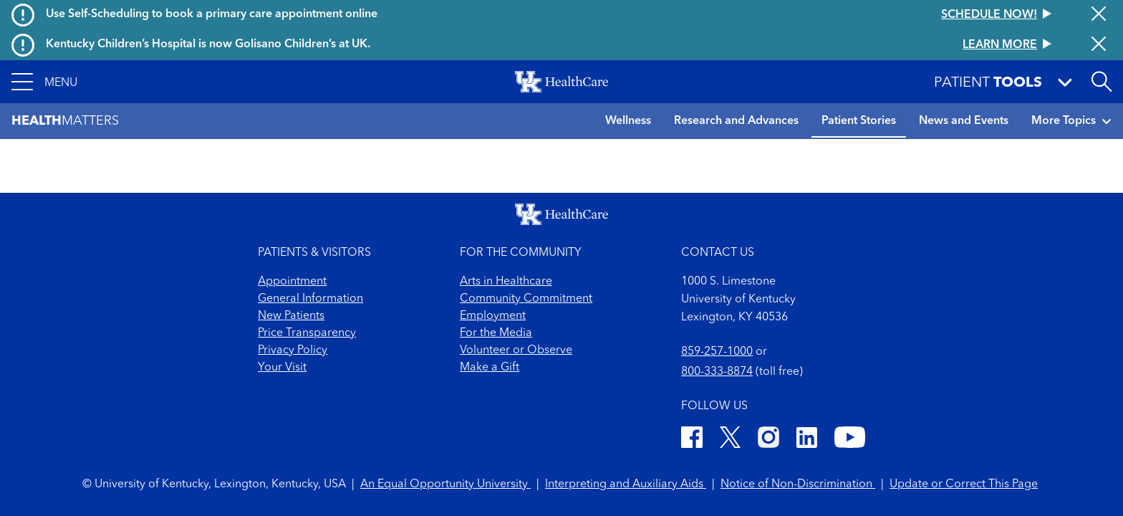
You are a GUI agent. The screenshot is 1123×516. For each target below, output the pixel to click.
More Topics (1071, 121)
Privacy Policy (292, 350)
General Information (310, 299)
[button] (44, 81)
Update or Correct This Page (964, 484)
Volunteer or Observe (516, 350)
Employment (493, 316)
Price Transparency (307, 333)
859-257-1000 (717, 352)
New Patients (291, 316)
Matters (65, 121)
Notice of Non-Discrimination (797, 484)
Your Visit (282, 367)
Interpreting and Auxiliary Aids (625, 484)
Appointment (292, 281)
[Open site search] (1101, 81)
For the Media (496, 333)
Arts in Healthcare (506, 281)
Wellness (628, 121)
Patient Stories (858, 121)
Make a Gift (489, 367)
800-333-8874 (717, 372)
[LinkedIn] (806, 439)
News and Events (963, 121)
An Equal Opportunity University (445, 484)
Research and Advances (736, 121)
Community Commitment (526, 299)
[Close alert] (1099, 15)
